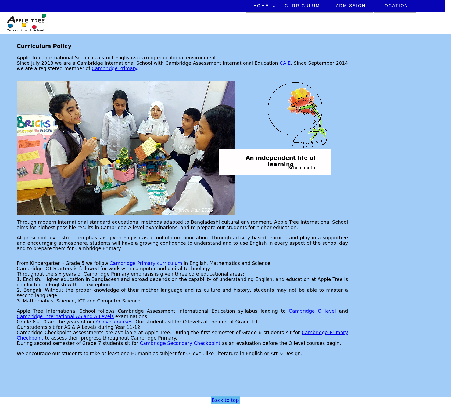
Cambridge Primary (114, 68)
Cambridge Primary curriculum (146, 263)
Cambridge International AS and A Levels (65, 316)
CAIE (285, 63)
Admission (351, 5)
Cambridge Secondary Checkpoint (180, 343)
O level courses (114, 322)
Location (394, 5)
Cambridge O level (312, 311)
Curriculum (302, 5)
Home (261, 5)
